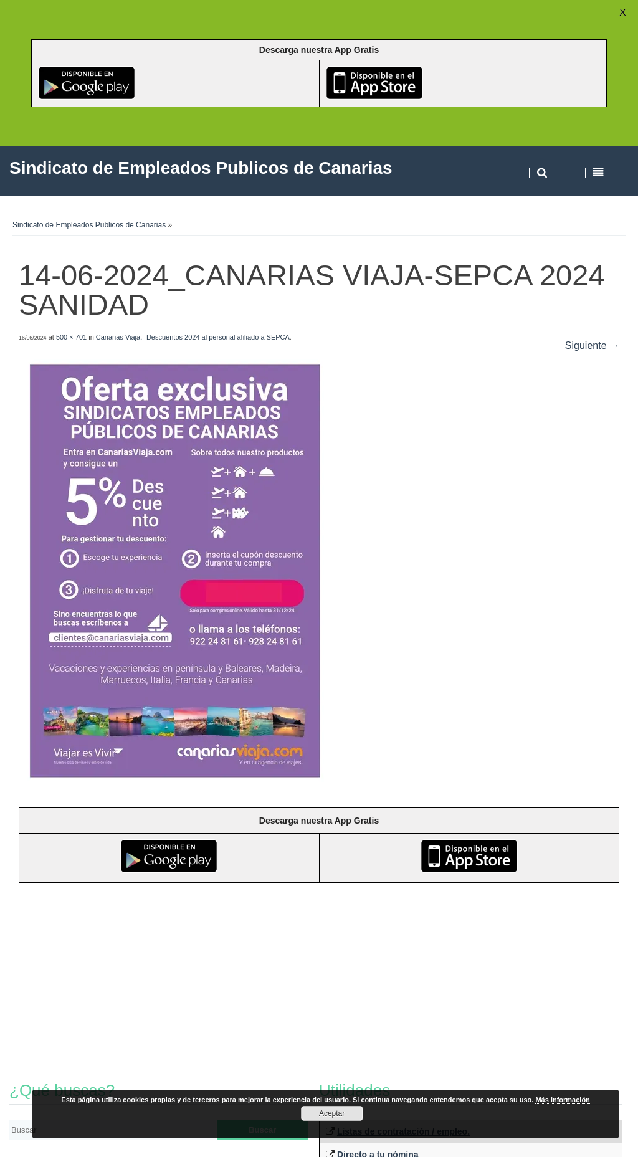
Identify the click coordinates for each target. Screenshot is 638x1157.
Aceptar (332, 1113)
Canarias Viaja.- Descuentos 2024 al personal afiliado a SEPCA (193, 337)
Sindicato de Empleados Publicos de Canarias (89, 225)
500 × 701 (71, 337)
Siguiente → (592, 345)
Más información (562, 1099)
